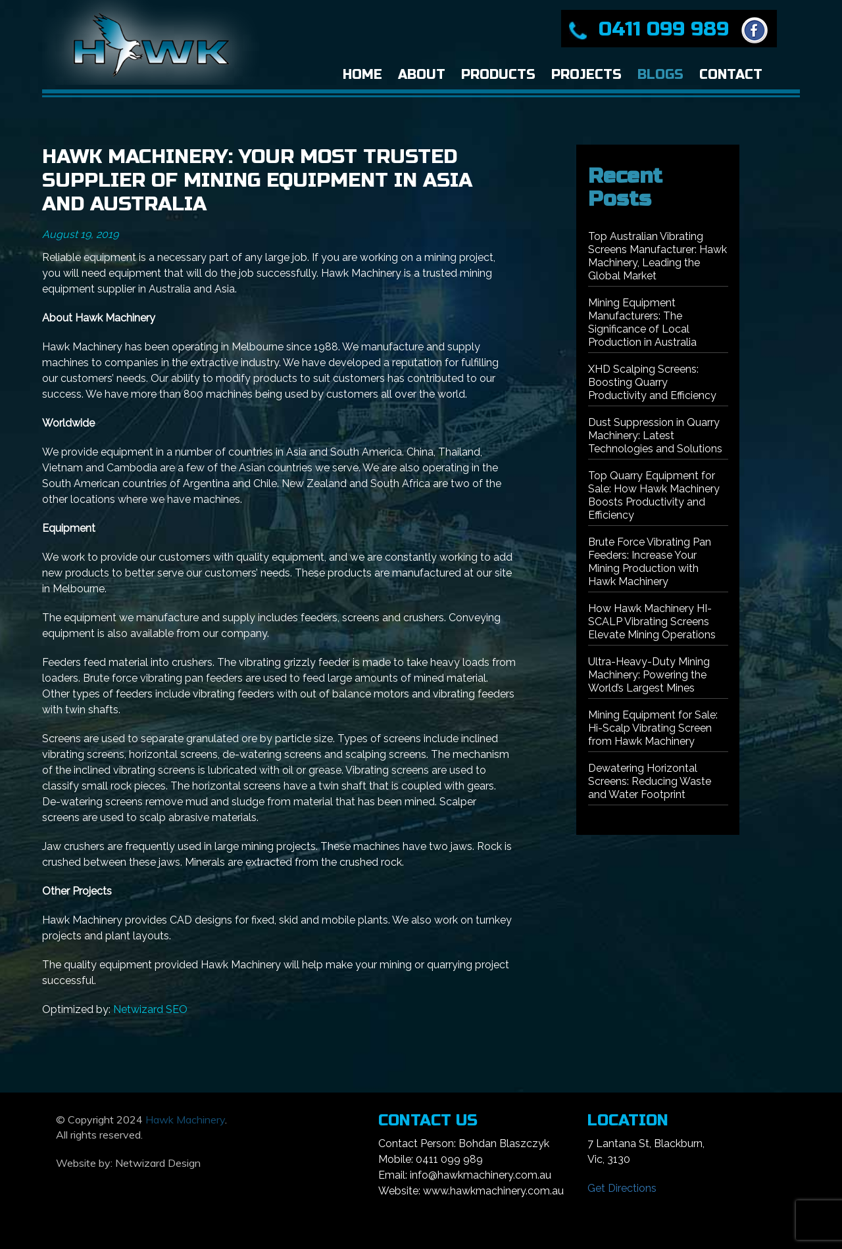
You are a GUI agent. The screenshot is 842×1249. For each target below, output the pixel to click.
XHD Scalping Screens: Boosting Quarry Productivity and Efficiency (652, 382)
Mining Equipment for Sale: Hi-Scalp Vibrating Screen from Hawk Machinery (653, 728)
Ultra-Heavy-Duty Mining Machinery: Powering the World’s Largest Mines (649, 674)
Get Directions (621, 1188)
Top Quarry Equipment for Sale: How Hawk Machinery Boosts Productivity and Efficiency (654, 495)
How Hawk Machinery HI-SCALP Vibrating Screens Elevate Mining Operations (652, 621)
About (421, 74)
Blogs (660, 74)
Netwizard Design (158, 1162)
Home (362, 74)
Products (498, 74)
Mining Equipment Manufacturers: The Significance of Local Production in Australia (642, 322)
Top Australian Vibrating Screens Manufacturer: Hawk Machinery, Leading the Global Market (657, 256)
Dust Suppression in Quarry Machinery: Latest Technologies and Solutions (655, 435)
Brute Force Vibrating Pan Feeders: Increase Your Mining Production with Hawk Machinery (649, 562)
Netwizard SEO (150, 1009)
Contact (730, 74)
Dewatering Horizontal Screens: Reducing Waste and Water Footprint (649, 781)
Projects (586, 74)
